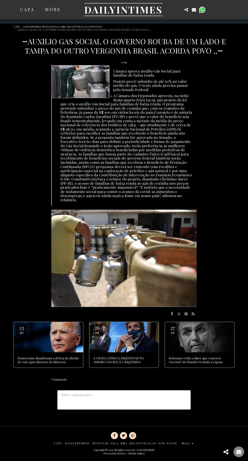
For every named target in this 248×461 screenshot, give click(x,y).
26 (97, 329)
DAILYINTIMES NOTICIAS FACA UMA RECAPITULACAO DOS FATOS (62, 26)
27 (172, 329)
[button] (178, 9)
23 (21, 329)
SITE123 (121, 453)
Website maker (136, 453)
